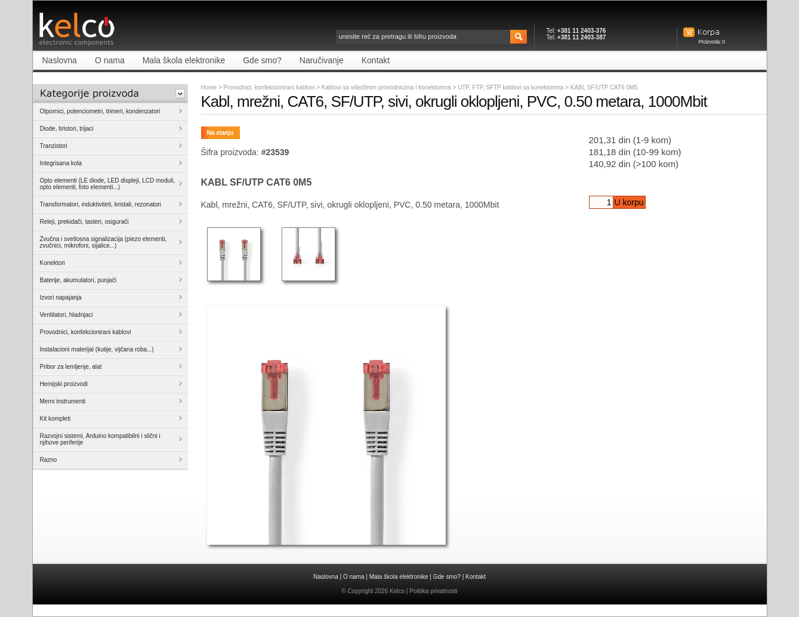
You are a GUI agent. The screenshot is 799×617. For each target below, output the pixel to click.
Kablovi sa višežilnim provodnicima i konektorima (387, 87)
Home (209, 87)
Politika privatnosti (433, 591)
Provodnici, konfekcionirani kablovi (269, 87)
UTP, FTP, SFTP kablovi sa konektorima (511, 87)
